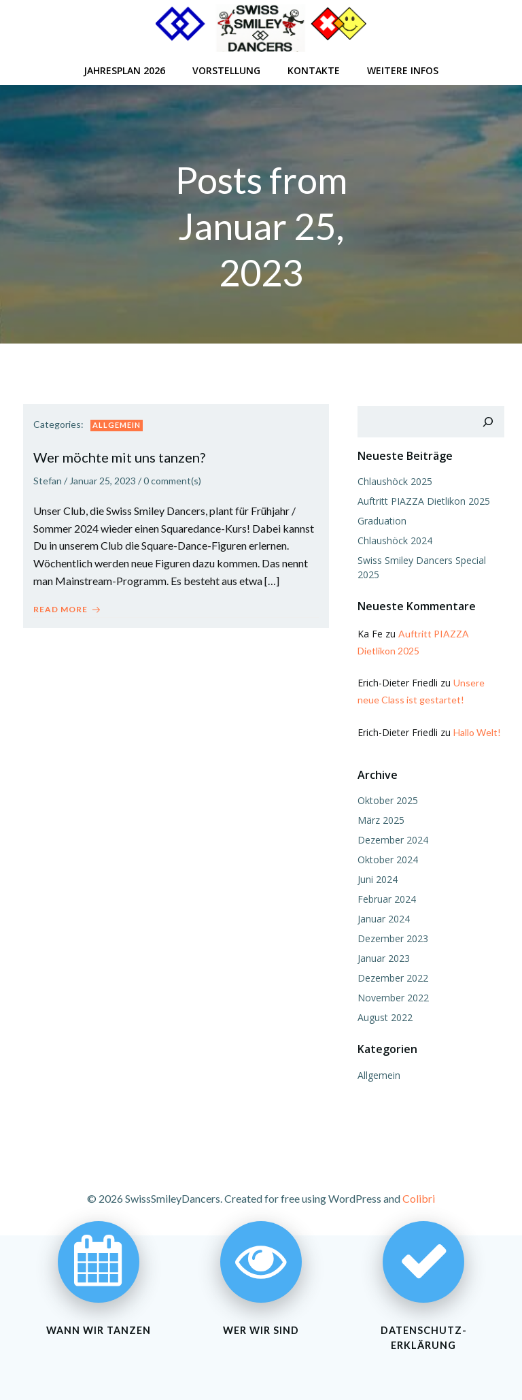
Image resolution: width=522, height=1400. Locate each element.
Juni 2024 (376, 877)
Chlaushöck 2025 (393, 479)
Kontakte (314, 68)
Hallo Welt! (476, 731)
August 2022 (383, 1016)
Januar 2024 (382, 917)
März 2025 (379, 818)
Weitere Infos (402, 68)
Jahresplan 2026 (124, 68)
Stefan (47, 480)
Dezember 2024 (391, 838)
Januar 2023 (382, 956)
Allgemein (116, 424)
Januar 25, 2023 (102, 480)
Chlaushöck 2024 (393, 539)
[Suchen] (489, 420)
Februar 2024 (385, 897)
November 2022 (392, 996)
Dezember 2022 (391, 976)
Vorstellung (226, 68)
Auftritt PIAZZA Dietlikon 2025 (422, 499)
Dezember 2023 (391, 937)
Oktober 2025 (386, 799)
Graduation (380, 519)
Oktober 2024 (386, 858)
